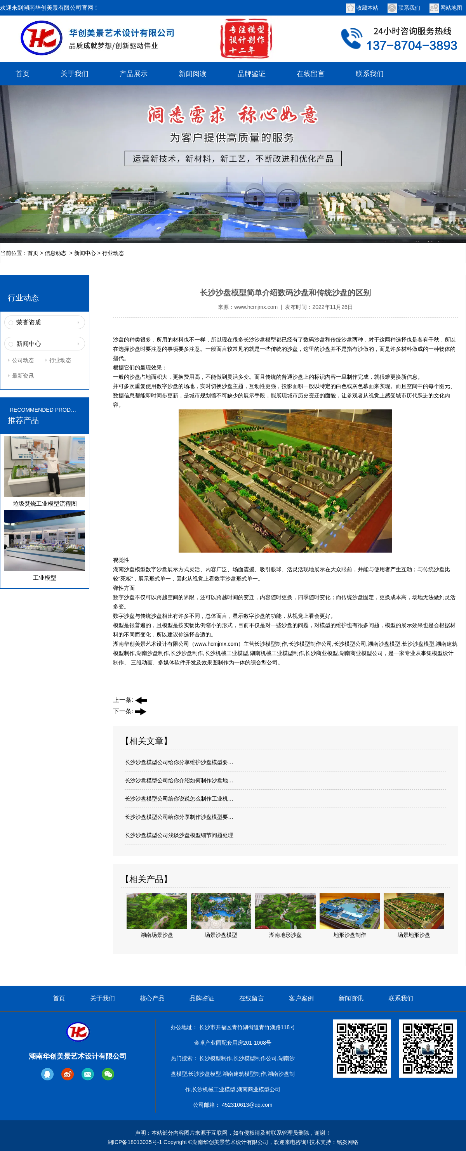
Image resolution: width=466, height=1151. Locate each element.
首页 (23, 74)
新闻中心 (85, 253)
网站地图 (451, 8)
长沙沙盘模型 (259, 339)
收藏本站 (367, 8)
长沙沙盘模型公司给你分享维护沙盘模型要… (179, 762)
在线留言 (311, 74)
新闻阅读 (193, 74)
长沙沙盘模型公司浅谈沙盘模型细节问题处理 (179, 835)
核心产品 (152, 998)
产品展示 (134, 74)
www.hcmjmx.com (256, 307)
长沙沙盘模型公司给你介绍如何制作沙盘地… (179, 780)
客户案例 (301, 998)
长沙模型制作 (215, 1058)
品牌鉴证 (252, 74)
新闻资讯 (351, 998)
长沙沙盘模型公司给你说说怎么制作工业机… (179, 799)
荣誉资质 (28, 322)
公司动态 (23, 360)
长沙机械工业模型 (213, 1089)
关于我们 (75, 74)
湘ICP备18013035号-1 (135, 1142)
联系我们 (409, 8)
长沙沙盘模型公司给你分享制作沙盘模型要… (179, 817)
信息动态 (55, 253)
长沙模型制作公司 (255, 1058)
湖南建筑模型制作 (244, 1074)
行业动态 (60, 360)
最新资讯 (23, 376)
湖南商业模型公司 (258, 1089)
